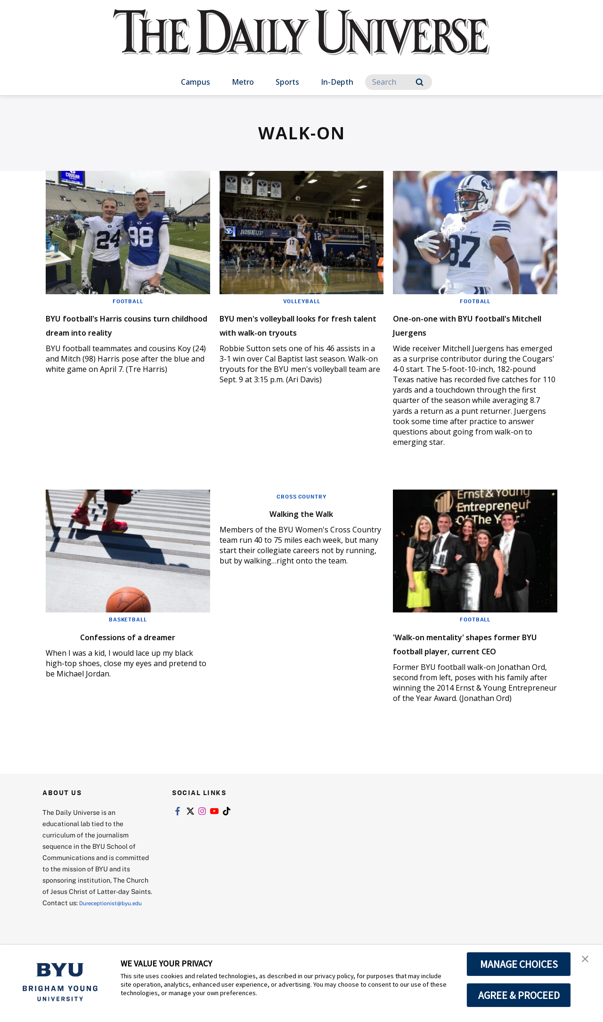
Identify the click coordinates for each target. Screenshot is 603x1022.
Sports (287, 82)
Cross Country (301, 496)
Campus (195, 82)
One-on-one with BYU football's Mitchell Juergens (469, 324)
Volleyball (301, 301)
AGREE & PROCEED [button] (519, 995)
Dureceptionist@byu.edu (80, 928)
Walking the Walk (301, 512)
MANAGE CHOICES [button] (519, 964)
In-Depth (337, 82)
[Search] (398, 82)
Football (128, 301)
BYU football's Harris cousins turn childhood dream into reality (125, 331)
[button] (587, 962)
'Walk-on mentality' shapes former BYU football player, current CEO (469, 649)
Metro (243, 82)
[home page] (301, 42)
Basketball (127, 619)
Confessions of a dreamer (127, 635)
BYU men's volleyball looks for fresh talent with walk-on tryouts (300, 331)
